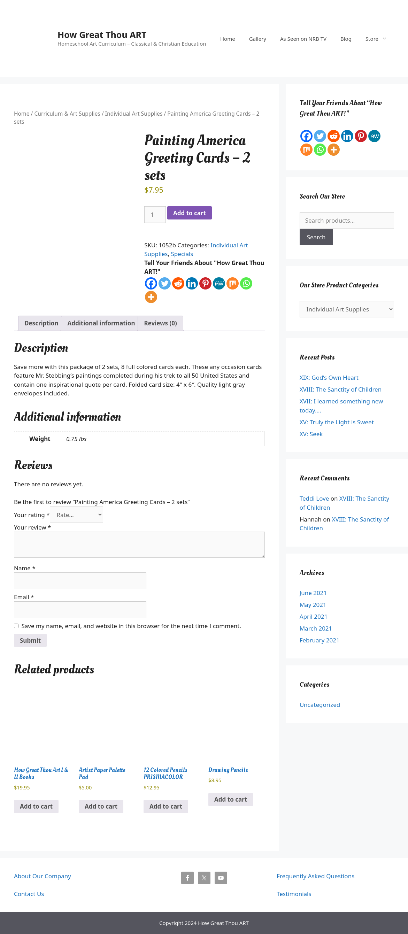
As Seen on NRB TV (303, 38)
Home (227, 38)
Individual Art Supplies (134, 113)
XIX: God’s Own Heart (329, 377)
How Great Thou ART (101, 34)
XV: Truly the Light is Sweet (337, 422)
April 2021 (314, 616)
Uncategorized (320, 705)
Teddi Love (314, 498)
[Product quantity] (155, 214)
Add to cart (189, 213)
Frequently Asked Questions (315, 876)
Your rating (32, 515)
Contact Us (29, 894)
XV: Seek (311, 434)
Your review (32, 527)
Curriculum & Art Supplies (67, 113)
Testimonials (294, 894)
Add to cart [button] (36, 806)
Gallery (257, 38)
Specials (182, 254)
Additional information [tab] (101, 323)
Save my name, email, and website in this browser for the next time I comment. (131, 626)
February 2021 (320, 640)
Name (25, 568)
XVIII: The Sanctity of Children (341, 389)
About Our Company (42, 876)
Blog (346, 38)
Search (316, 237)
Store (379, 38)
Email (24, 597)
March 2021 (316, 628)
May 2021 (313, 605)
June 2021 (313, 593)
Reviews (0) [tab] (160, 323)
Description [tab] (41, 323)
